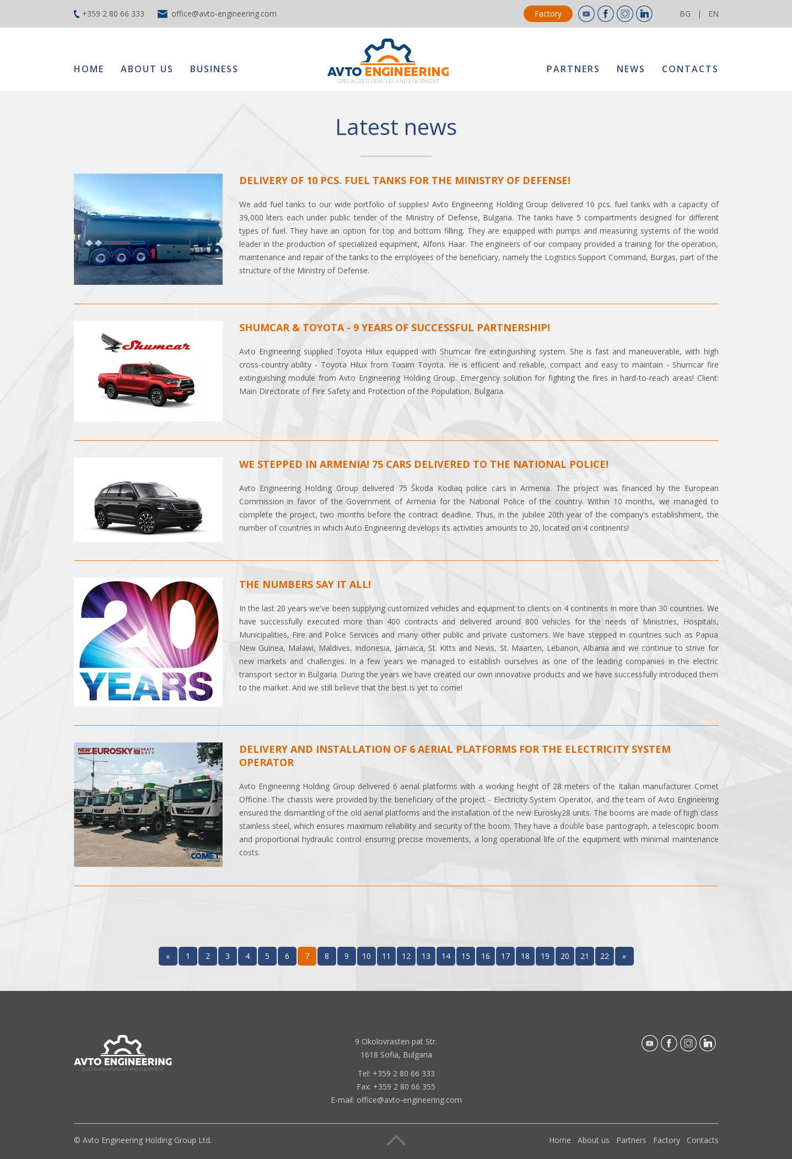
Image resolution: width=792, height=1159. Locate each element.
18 (525, 956)
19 (545, 956)
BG (685, 13)
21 (584, 956)
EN (713, 13)
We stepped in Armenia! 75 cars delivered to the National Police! (423, 464)
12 (406, 956)
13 (426, 956)
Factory (548, 13)
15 (465, 956)
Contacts (690, 69)
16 (485, 956)
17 (505, 956)
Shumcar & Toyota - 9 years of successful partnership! (394, 327)
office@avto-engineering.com (224, 13)
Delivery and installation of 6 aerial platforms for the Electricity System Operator (455, 755)
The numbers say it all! (305, 584)
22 (604, 956)
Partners (573, 69)
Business (214, 69)
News (631, 69)
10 (366, 956)
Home (89, 69)
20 (565, 956)
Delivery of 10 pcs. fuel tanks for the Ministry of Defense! (404, 180)
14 (445, 956)
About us (147, 69)
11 (386, 956)
